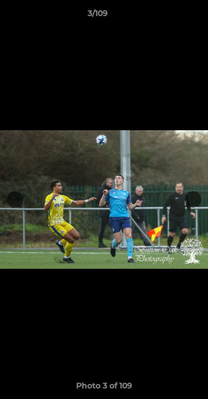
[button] (168, 16)
